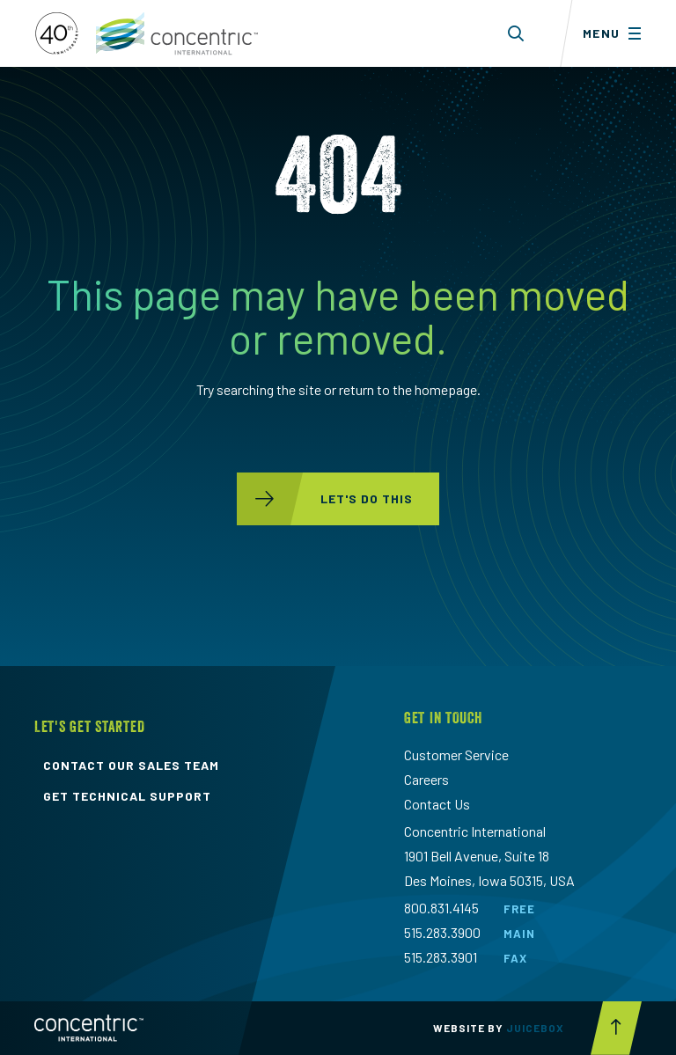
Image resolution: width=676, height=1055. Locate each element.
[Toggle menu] (618, 33)
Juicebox (535, 1028)
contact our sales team (131, 765)
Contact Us (437, 803)
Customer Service (456, 754)
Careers (426, 779)
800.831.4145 (441, 907)
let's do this (325, 499)
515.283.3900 (442, 932)
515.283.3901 (440, 957)
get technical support (127, 796)
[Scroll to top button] (616, 1028)
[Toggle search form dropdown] (516, 33)
